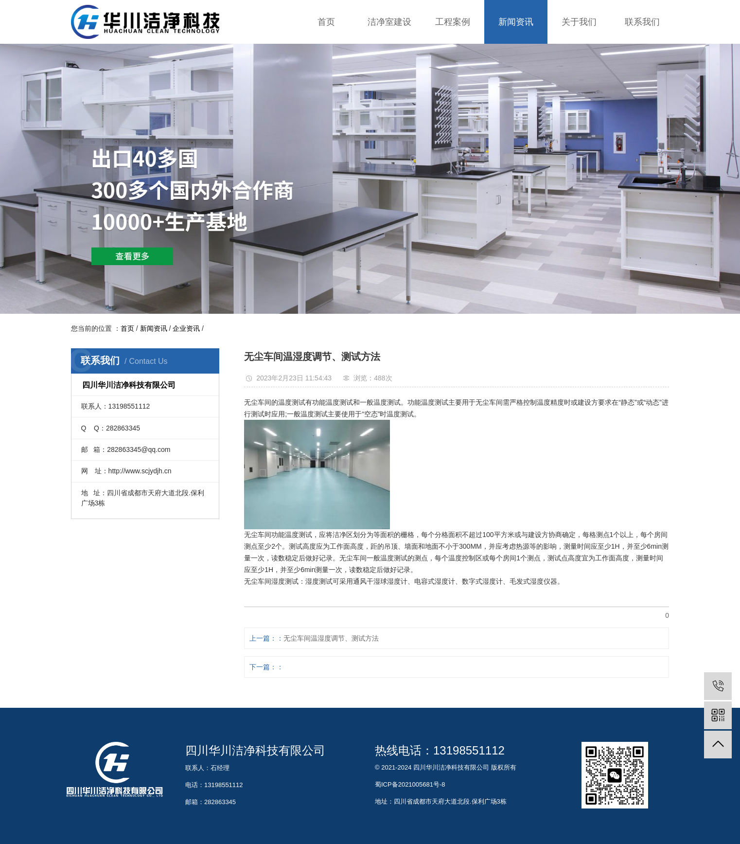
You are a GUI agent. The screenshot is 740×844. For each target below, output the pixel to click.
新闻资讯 (515, 22)
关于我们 (579, 22)
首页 (326, 22)
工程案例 (452, 22)
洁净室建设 (389, 22)
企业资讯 (186, 328)
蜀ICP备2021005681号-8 (410, 784)
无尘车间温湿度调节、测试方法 (331, 638)
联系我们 (642, 22)
